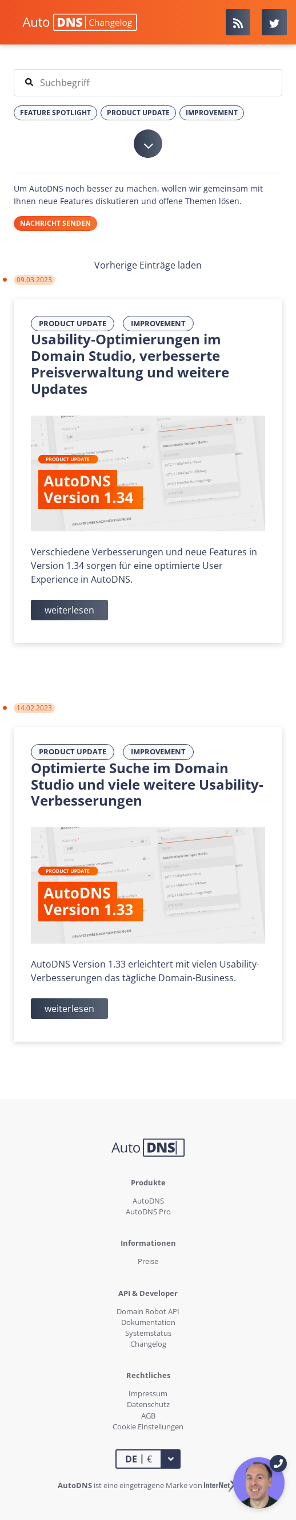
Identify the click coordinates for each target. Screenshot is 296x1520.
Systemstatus (148, 1333)
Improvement (158, 323)
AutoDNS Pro (148, 1211)
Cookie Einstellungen (148, 1426)
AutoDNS (148, 1201)
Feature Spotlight (55, 112)
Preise (148, 1261)
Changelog (148, 1344)
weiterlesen (69, 610)
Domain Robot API (148, 1311)
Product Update (72, 323)
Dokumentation (148, 1322)
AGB (148, 1416)
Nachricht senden (55, 223)
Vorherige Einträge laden (148, 265)
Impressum (148, 1393)
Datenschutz (148, 1404)
